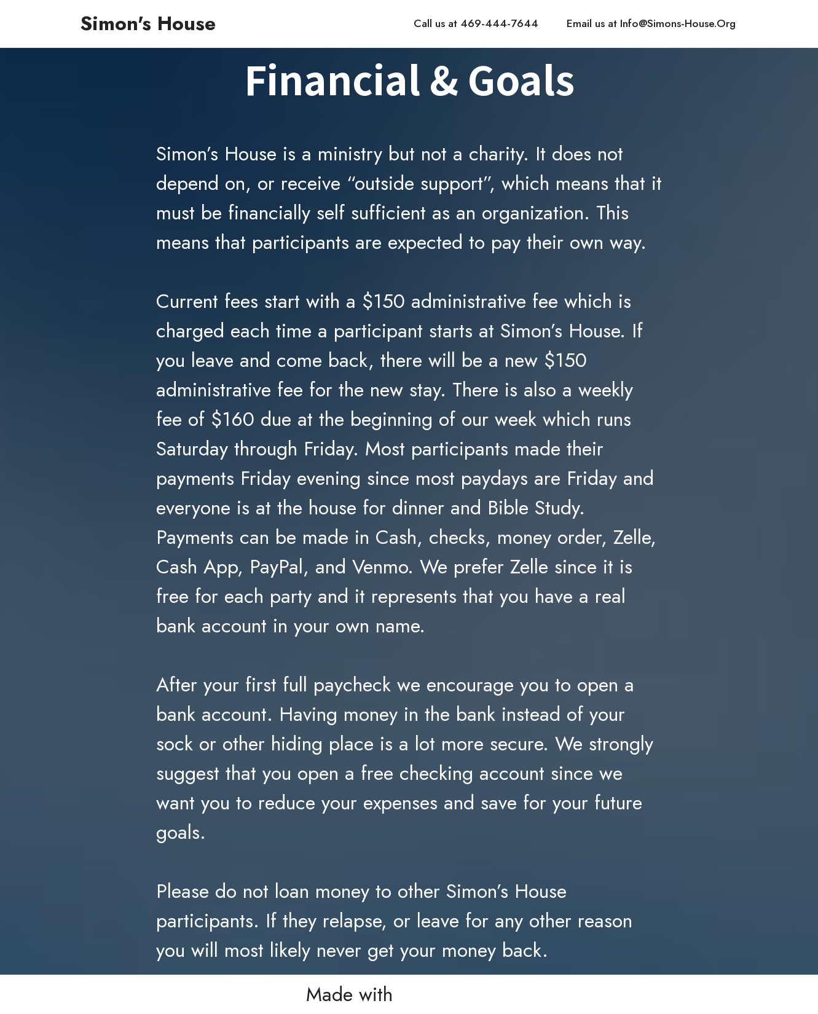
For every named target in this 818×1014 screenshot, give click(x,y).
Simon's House (148, 23)
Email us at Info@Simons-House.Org (651, 23)
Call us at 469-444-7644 (476, 23)
